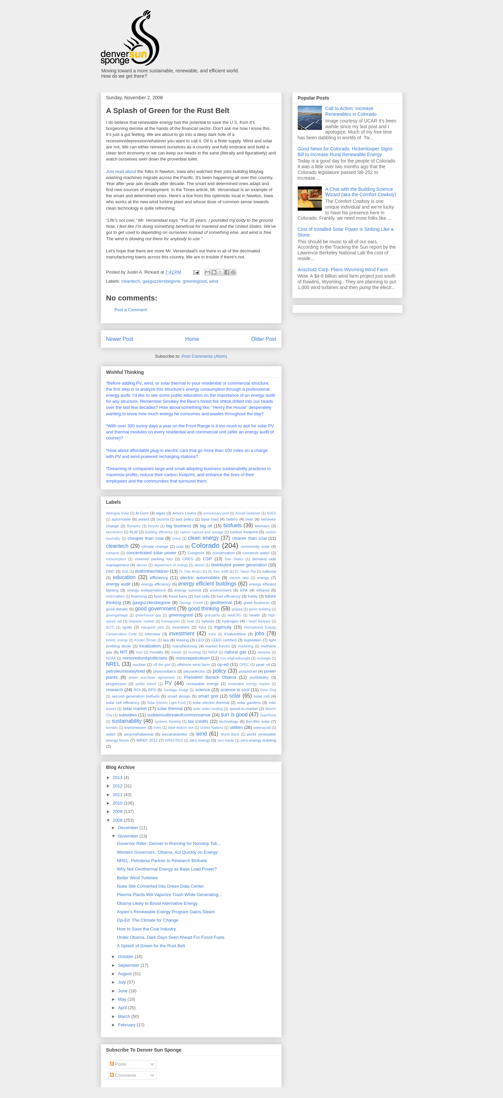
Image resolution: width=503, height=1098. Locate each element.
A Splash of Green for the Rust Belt (151, 945)
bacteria (163, 519)
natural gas (235, 651)
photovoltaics (164, 671)
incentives (181, 627)
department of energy (171, 565)
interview (152, 634)
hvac (190, 621)
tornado (112, 728)
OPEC (244, 665)
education (124, 577)
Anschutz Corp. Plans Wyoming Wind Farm (343, 269)
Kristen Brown (145, 640)
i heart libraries (258, 621)
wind (213, 281)
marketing (245, 646)
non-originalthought (235, 658)
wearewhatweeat (139, 734)
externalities (115, 596)
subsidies (128, 714)
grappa (237, 609)
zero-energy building (258, 740)
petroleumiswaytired (125, 671)
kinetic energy (117, 640)
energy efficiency (156, 584)
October (126, 956)
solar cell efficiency (122, 702)
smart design (178, 696)
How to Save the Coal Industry (146, 928)
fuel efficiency (229, 596)
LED (200, 640)
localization (150, 645)
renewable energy (202, 683)
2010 (118, 803)
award (143, 519)
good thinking (203, 608)
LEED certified (224, 640)
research (114, 689)
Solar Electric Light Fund (166, 703)
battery (232, 519)
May (122, 999)
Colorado (205, 545)
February (127, 1024)
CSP (207, 558)
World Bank (229, 734)
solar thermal (170, 708)
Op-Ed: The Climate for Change (147, 920)
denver (141, 565)
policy (219, 671)
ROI (137, 689)
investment (181, 633)
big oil (206, 525)
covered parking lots (154, 559)
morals (176, 652)
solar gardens (249, 702)
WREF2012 (174, 740)
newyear (263, 652)
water (111, 734)
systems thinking (168, 721)
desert (199, 565)
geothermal (221, 602)
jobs (259, 633)
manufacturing (184, 646)
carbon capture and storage (201, 532)
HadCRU (234, 615)
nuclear (139, 664)
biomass (262, 526)
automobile (121, 519)
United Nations (211, 728)
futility (253, 596)
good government (155, 608)
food (158, 596)
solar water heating (208, 709)
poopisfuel (248, 671)
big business (178, 525)
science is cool (235, 689)
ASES (271, 513)
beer (249, 519)
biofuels (232, 525)
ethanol (262, 590)
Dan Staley (234, 559)
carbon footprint (244, 532)
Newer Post (119, 339)
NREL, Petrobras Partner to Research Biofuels (162, 860)
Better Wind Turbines (137, 877)
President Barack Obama (210, 677)
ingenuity (223, 627)
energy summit (187, 590)
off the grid (161, 665)
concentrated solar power (151, 552)
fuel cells (202, 596)
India (202, 627)
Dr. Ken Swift (218, 571)
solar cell (261, 696)
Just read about (121, 171)
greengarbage (117, 615)
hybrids (208, 621)
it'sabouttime (235, 634)
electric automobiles (200, 577)
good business (256, 602)
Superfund (268, 715)
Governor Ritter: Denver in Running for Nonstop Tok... (169, 843)
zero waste (225, 740)
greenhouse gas (148, 615)
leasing (182, 640)
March (124, 1016)
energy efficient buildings (207, 584)
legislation (252, 640)
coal (179, 546)
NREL (113, 664)
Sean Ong (268, 690)
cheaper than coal (146, 538)
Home (192, 339)
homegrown (171, 621)
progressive (116, 683)
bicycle (153, 526)
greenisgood (195, 281)
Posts (118, 1064)
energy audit (118, 584)
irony (212, 634)
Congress (195, 553)
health (254, 615)
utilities (236, 727)
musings (194, 652)
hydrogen (230, 621)
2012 (118, 785)
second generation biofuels (135, 696)
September (129, 965)
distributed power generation (239, 564)
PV (168, 683)
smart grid (208, 696)
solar (235, 696)
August (125, 973)
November (128, 836)
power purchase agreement (151, 677)
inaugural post (152, 627)
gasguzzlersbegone (161, 281)
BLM (133, 532)
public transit (146, 684)
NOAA (111, 658)
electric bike (239, 578)
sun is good (234, 714)
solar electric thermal (211, 702)
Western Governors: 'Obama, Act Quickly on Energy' (167, 852)
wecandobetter (175, 734)
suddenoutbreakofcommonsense (179, 714)
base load (210, 519)
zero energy (199, 740)
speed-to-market (243, 708)
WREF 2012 (147, 740)
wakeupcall (261, 728)
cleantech (130, 281)
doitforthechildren (152, 571)
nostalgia (264, 658)
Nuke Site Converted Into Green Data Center (160, 886)
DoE (125, 571)
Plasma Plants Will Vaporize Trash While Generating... (169, 894)
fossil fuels (178, 596)
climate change (154, 546)
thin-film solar (258, 721)
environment (220, 590)
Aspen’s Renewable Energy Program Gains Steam (166, 911)
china (176, 538)
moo (139, 652)
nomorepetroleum (192, 658)
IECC (110, 627)
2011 (118, 794)
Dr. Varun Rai (245, 571)
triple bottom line (181, 728)
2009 (118, 811)
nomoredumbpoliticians (144, 658)
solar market (135, 708)
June (123, 990)
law (166, 640)
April (123, 1007)
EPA (244, 590)
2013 (118, 777)
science (202, 689)
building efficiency (159, 532)
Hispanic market (141, 621)
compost (112, 553)
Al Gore (142, 513)
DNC (110, 571)
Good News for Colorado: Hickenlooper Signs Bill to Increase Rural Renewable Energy (345, 151)
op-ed (222, 664)
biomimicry (114, 532)
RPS (152, 689)
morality (156, 652)
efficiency (159, 577)
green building (259, 609)
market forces (217, 646)
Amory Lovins (184, 513)
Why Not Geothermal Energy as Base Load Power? (167, 869)
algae (161, 513)
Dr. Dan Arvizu (190, 571)
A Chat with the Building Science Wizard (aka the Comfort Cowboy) (360, 192)
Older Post (263, 339)
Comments (123, 1075)
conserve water (256, 553)
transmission (135, 727)
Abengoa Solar (117, 513)
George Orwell (191, 603)
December (128, 827)
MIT (123, 651)
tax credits (198, 721)
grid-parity (212, 615)
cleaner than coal (249, 538)
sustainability (126, 721)
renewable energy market (249, 684)
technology (228, 721)
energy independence (146, 590)
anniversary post (216, 513)
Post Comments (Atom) (204, 356)
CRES (187, 559)
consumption (116, 559)
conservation (223, 553)
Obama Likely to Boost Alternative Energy (157, 903)
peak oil (263, 664)
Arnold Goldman (247, 513)
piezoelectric (194, 671)
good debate (117, 609)
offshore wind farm (193, 664)
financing (139, 596)
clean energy (203, 538)
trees (157, 728)
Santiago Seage (176, 690)
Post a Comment (131, 309)
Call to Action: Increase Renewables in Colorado (351, 111)
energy (263, 577)
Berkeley (133, 526)
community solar (255, 546)
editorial (269, 571)
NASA (212, 652)
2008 (118, 820)
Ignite (127, 627)
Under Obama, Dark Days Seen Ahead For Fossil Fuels (170, 937)
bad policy (185, 519)
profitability (259, 677)
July (122, 982)
